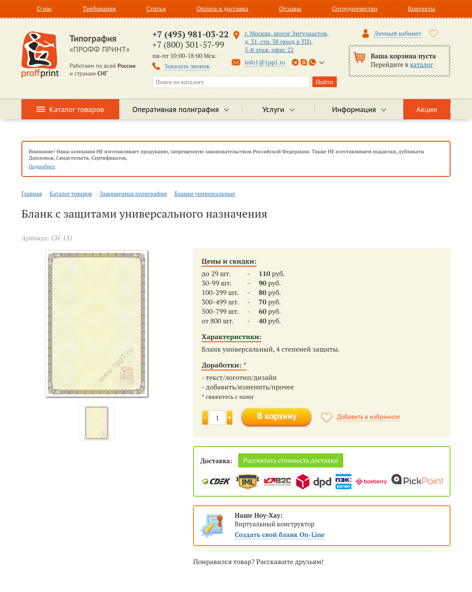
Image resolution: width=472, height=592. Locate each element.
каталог (421, 64)
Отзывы (290, 8)
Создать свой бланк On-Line (280, 534)
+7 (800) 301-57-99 (188, 44)
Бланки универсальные (204, 193)
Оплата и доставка (222, 8)
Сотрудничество (354, 8)
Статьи (156, 8)
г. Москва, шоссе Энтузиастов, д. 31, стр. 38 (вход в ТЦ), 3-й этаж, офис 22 (287, 41)
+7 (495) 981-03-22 (190, 34)
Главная (31, 193)
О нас (44, 8)
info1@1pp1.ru (265, 62)
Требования (99, 8)
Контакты (422, 8)
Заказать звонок (187, 66)
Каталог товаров (76, 109)
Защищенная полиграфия (133, 193)
